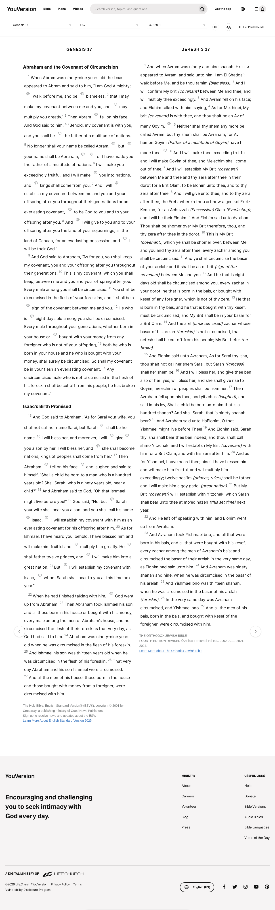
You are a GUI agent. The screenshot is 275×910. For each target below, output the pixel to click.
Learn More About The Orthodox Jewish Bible (170, 651)
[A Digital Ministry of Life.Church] (137, 871)
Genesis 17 (43, 25)
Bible (47, 9)
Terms (77, 884)
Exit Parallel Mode (251, 27)
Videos (78, 9)
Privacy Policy (60, 884)
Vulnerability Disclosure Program (27, 889)
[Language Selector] (242, 8)
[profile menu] (259, 8)
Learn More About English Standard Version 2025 (57, 720)
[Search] (143, 9)
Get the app (223, 9)
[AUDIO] (215, 27)
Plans (62, 9)
